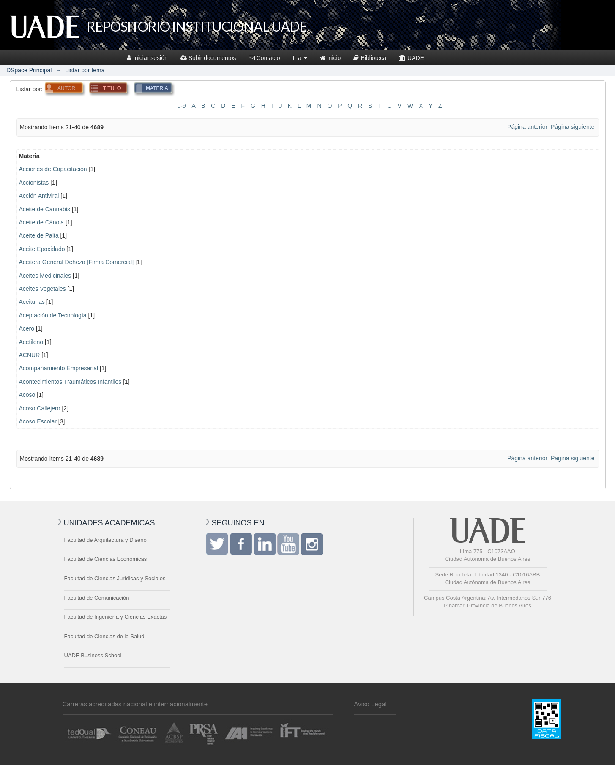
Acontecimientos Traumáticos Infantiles (70, 381)
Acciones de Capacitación (53, 169)
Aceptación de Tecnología (53, 315)
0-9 (181, 105)
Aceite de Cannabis (44, 209)
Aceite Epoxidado (42, 249)
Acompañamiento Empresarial (58, 368)
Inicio (330, 58)
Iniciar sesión (147, 58)
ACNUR (29, 355)
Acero (27, 328)
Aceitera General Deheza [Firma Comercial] (76, 262)
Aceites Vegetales (42, 288)
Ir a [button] (300, 58)
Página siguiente (573, 126)
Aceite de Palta (39, 235)
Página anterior (527, 126)
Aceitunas (32, 301)
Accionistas (34, 182)
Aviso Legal (370, 704)
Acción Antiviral (39, 195)
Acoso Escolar (38, 421)
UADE (411, 58)
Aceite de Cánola (41, 222)
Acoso (27, 394)
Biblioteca (369, 58)
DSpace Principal (29, 70)
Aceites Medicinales (45, 275)
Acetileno (31, 342)
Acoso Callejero (39, 408)
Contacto (264, 58)
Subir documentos (208, 58)
